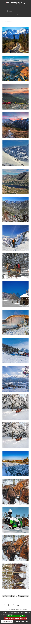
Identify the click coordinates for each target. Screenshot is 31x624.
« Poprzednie (8, 596)
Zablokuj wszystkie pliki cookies (16, 618)
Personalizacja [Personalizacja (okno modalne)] (7, 621)
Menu (15, 14)
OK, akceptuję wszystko (16, 616)
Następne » (23, 596)
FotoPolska (17, 3)
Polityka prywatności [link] (21, 621)
